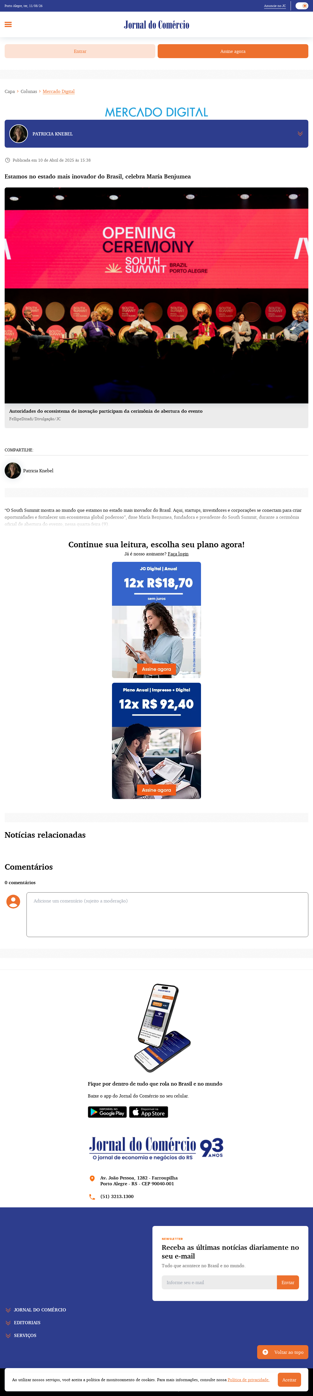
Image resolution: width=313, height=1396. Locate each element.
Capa (10, 91)
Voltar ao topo (283, 1352)
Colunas (29, 91)
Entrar (80, 51)
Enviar (288, 1282)
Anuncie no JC (275, 5)
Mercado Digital (59, 91)
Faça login (178, 554)
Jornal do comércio (40, 1310)
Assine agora (233, 51)
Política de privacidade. (249, 1379)
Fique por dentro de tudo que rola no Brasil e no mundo (155, 1083)
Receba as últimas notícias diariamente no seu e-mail (230, 1251)
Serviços (25, 1335)
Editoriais (27, 1322)
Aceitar (289, 1380)
